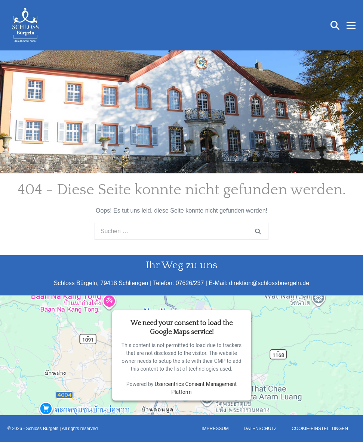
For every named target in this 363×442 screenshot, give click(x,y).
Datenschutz (260, 428)
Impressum (215, 428)
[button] (334, 25)
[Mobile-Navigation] (351, 25)
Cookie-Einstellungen (320, 428)
